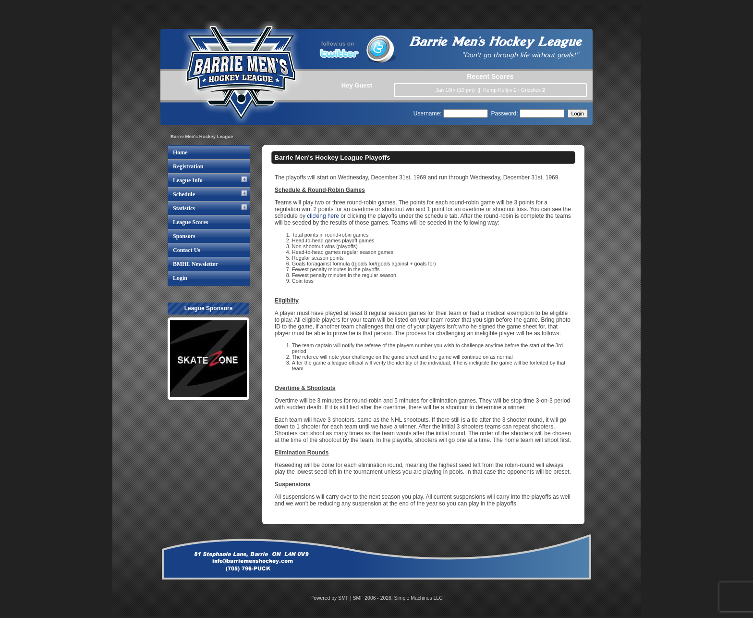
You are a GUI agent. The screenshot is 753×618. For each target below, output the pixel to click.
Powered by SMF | (331, 598)
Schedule (184, 194)
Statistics (184, 208)
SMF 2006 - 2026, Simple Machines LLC (398, 598)
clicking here (323, 216)
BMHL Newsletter (195, 264)
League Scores (190, 222)
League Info (188, 180)
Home (180, 152)
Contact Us (186, 250)
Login (180, 278)
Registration (188, 166)
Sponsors (184, 236)
